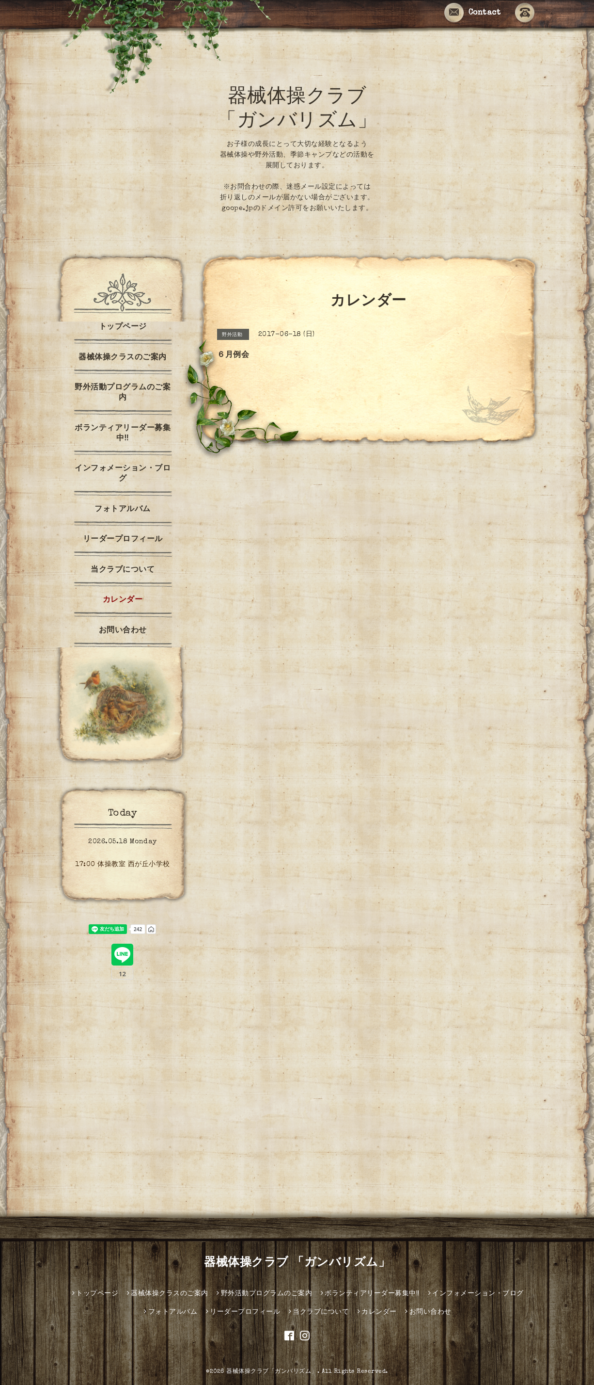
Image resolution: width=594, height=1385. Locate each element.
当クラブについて (123, 570)
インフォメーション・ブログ (123, 474)
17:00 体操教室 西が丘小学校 (122, 864)
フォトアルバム (122, 510)
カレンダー (123, 600)
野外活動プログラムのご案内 (123, 393)
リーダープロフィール (123, 540)
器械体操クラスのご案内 (122, 358)
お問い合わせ (123, 631)
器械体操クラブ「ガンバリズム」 (271, 1372)
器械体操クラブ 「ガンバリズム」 (297, 1263)
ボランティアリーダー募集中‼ (123, 434)
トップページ (123, 327)
